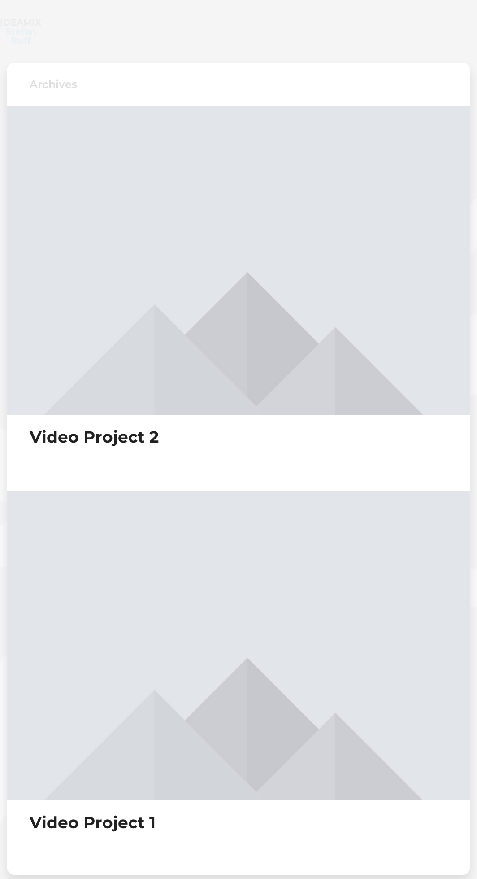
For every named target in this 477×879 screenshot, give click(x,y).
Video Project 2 (94, 419)
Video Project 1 (93, 804)
